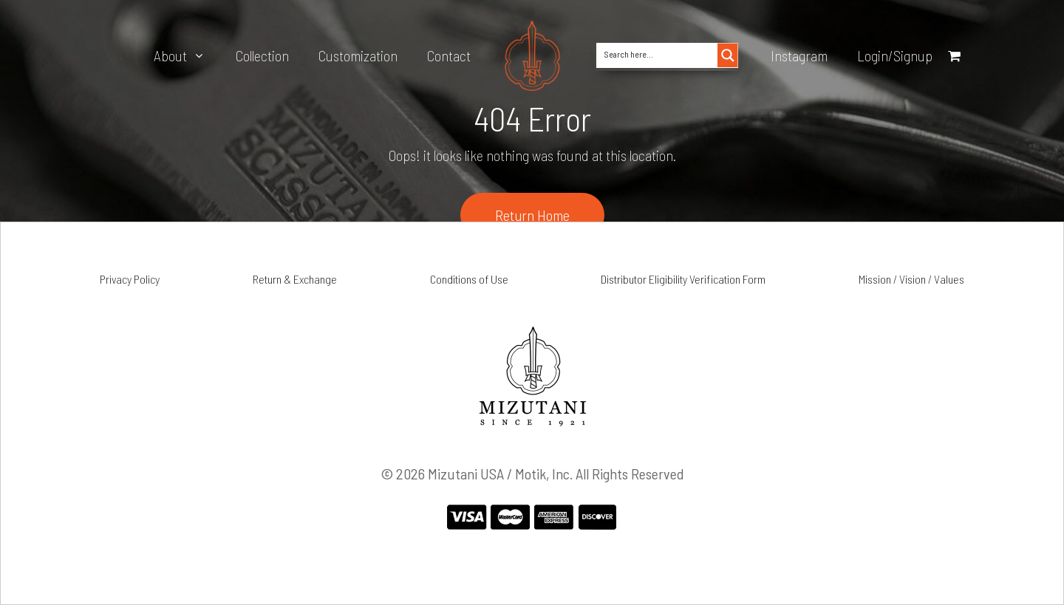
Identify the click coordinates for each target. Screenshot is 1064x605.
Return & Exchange (295, 279)
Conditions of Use (469, 279)
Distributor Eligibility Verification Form (683, 279)
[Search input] (657, 53)
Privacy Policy (130, 279)
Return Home (532, 215)
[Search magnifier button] (727, 55)
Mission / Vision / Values (911, 279)
